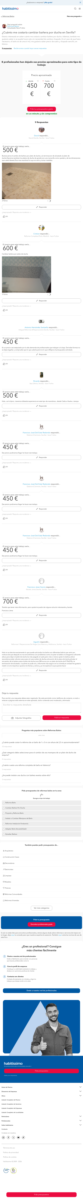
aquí (12, 935)
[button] (41, 1087)
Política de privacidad (11, 1152)
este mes (41, 735)
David (36, 136)
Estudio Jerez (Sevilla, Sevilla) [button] (36, 589)
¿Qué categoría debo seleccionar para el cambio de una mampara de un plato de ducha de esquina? (39, 754)
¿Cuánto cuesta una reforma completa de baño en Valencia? (26, 765)
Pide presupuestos (41, 1195)
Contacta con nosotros (9, 1133)
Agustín (36, 642)
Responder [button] (41, 207)
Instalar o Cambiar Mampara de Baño (18, 818)
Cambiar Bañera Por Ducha (15, 808)
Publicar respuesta (61, 718)
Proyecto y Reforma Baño (14, 813)
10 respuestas (7, 746)
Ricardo (36, 381)
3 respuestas (6, 769)
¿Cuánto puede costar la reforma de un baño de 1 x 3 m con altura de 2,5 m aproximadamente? (40, 742)
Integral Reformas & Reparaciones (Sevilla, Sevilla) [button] (37, 330)
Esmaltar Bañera (11, 834)
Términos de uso (9, 1148)
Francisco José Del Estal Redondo (36, 433)
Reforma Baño (10, 803)
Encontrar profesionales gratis (41, 924)
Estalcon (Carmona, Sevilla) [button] (37, 435)
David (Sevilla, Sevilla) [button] (37, 138)
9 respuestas (7, 48)
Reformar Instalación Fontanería (16, 824)
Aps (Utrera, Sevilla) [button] (37, 383)
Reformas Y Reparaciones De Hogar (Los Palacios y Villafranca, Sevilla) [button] (36, 644)
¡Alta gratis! (48, 2)
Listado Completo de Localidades (12, 1112)
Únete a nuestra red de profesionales (42, 991)
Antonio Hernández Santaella (36, 327)
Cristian (36, 234)
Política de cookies (9, 1157)
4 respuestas (6, 759)
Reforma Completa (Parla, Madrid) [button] (36, 236)
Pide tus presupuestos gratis (41, 109)
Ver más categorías (41, 908)
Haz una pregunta (74, 16)
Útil (5, 216)
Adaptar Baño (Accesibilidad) (15, 829)
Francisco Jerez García (36, 587)
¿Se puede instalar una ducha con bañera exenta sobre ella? (26, 775)
